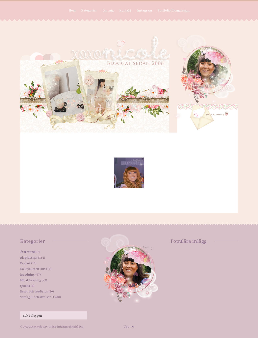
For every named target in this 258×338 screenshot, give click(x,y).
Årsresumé (28, 252)
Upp (129, 326)
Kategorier (89, 10)
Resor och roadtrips (34, 291)
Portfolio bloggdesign (173, 10)
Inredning (27, 274)
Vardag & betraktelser (35, 297)
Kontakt (125, 10)
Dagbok (25, 263)
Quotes (25, 286)
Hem (72, 10)
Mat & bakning (30, 280)
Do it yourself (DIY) (33, 269)
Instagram (144, 10)
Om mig (108, 10)
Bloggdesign (28, 257)
